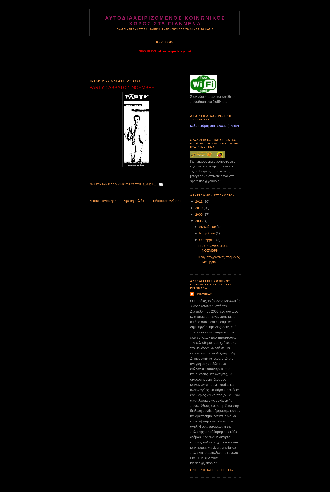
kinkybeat (203, 294)
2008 (199, 221)
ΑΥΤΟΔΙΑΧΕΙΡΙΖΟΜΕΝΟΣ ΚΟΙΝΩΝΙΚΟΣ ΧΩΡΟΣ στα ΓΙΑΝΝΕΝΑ (165, 21)
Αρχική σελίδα (134, 201)
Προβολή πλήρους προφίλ (211, 470)
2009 (199, 214)
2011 (199, 201)
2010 (199, 208)
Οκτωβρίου (207, 240)
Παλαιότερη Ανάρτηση (167, 201)
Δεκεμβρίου (208, 226)
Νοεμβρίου (207, 233)
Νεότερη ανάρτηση (103, 201)
